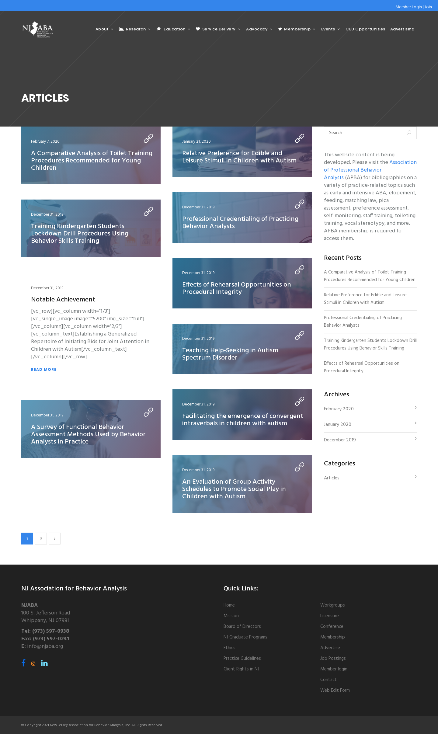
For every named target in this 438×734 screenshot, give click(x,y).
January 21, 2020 (196, 141)
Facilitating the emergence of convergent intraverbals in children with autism (242, 420)
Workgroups (332, 605)
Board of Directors (242, 626)
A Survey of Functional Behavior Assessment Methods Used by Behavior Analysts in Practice (88, 434)
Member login (333, 669)
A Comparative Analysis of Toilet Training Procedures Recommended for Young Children (91, 160)
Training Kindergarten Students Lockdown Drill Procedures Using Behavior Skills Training (79, 233)
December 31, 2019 (198, 207)
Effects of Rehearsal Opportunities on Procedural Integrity (236, 288)
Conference (331, 626)
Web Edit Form (335, 690)
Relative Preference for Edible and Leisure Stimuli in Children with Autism (239, 157)
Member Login (408, 7)
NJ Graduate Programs (245, 637)
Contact (328, 680)
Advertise (330, 648)
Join (428, 7)
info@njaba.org (45, 646)
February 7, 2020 (45, 141)
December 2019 (340, 440)
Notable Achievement (63, 299)
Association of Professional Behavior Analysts (370, 170)
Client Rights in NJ (241, 669)
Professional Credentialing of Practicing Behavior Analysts (240, 223)
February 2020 (339, 409)
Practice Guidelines (242, 658)
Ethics (229, 648)
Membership (332, 637)
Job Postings (333, 658)
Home (229, 605)
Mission (231, 616)
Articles (331, 478)
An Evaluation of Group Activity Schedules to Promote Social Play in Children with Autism (234, 489)
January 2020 (337, 425)
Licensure (329, 616)
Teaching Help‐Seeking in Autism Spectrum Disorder (230, 354)
